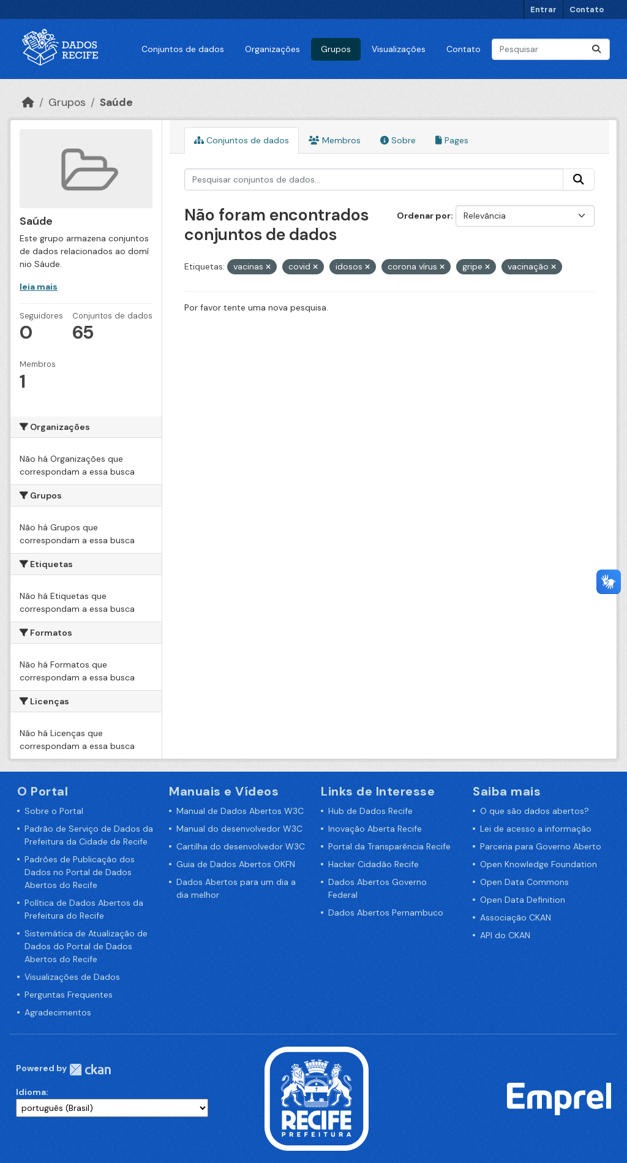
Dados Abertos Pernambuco (385, 912)
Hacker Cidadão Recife (373, 864)
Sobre (398, 140)
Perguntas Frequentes (68, 994)
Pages (451, 140)
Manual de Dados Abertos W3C (240, 810)
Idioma (31, 1091)
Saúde (116, 102)
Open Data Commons (524, 881)
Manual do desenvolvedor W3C (239, 828)
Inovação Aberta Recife (375, 828)
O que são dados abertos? (534, 810)
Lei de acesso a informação (535, 828)
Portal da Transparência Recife (389, 846)
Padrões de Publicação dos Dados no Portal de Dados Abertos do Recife (79, 872)
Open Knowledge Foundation (538, 864)
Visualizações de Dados (72, 976)
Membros (335, 140)
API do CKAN (505, 935)
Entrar (543, 9)
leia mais (39, 286)
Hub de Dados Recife (370, 810)
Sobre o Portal (53, 810)
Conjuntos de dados (182, 49)
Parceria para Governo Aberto (540, 846)
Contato (586, 9)
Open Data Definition (522, 899)
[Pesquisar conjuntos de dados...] (551, 49)
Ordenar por (424, 215)
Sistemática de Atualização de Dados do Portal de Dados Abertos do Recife (86, 946)
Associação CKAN (515, 917)
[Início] (28, 102)
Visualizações (399, 49)
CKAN (90, 1069)
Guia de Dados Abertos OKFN (235, 864)
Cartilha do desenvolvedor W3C (240, 846)
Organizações (272, 49)
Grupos (336, 49)
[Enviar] (596, 49)
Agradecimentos (57, 1012)
